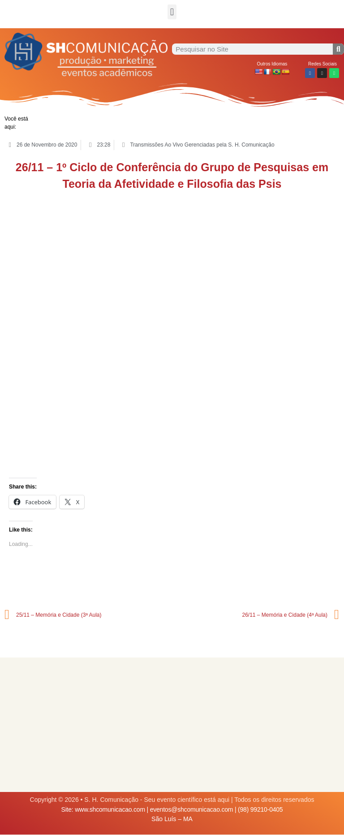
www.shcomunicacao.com (110, 809)
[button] (172, 11)
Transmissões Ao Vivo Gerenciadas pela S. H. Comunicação (202, 145)
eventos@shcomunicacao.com (191, 809)
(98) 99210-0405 (260, 809)
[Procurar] (338, 49)
